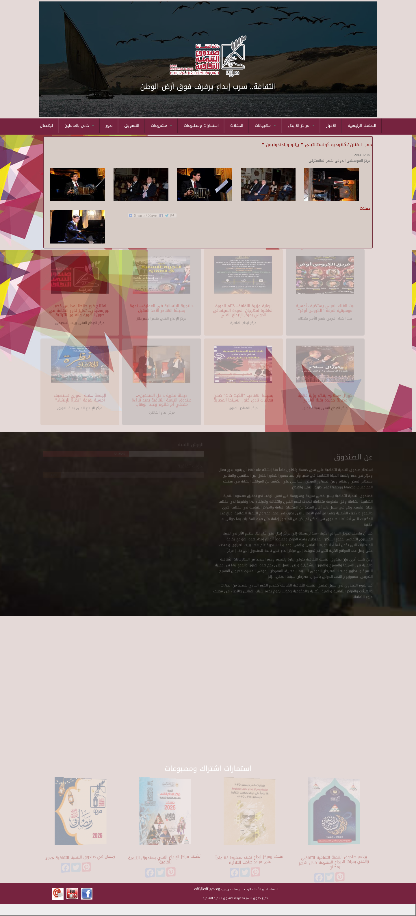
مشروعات (161, 125)
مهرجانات (265, 125)
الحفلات (236, 125)
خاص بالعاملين (79, 125)
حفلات (365, 208)
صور (109, 125)
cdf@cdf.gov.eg (207, 889)
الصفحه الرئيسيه (362, 125)
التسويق (131, 125)
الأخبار (331, 125)
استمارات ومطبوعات (201, 125)
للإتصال (46, 125)
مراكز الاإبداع (301, 125)
